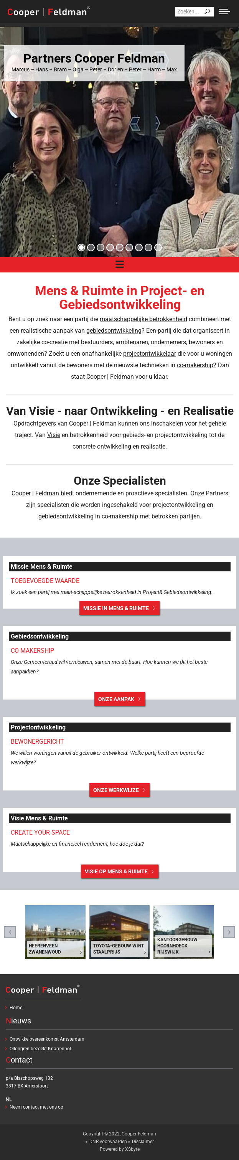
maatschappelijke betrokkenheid (143, 319)
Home (16, 1007)
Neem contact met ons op (36, 1107)
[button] (81, 247)
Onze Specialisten (120, 481)
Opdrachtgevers (34, 423)
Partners (217, 493)
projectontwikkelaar (149, 353)
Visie (53, 435)
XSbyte (132, 1149)
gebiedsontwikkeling (114, 330)
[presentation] (10, 932)
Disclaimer (143, 1141)
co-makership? (196, 365)
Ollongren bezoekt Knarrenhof (40, 1048)
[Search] (194, 12)
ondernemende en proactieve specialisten (131, 493)
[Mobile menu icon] (224, 12)
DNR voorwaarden (108, 1141)
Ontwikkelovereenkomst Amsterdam (47, 1039)
